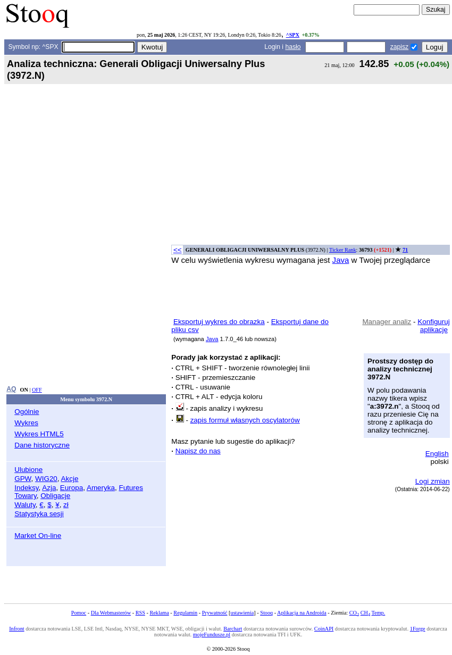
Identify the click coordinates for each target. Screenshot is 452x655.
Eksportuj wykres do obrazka (219, 322)
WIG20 (46, 479)
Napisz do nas (198, 451)
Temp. (379, 613)
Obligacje (55, 496)
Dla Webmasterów (111, 613)
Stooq (266, 613)
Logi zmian (432, 481)
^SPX (292, 35)
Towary (25, 496)
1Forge (417, 629)
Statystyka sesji (39, 514)
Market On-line (37, 536)
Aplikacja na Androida (302, 613)
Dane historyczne (42, 445)
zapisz (399, 47)
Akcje (70, 479)
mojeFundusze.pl (211, 634)
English (437, 454)
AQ (11, 389)
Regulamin (185, 613)
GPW (22, 479)
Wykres (26, 423)
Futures (131, 488)
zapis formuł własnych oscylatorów (245, 420)
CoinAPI (323, 629)
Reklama (159, 613)
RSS (140, 613)
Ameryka (101, 488)
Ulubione (28, 470)
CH (365, 613)
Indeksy (26, 488)
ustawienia (242, 613)
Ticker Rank (342, 250)
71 (405, 250)
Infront (16, 629)
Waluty (25, 505)
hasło (292, 47)
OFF (37, 390)
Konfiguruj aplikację (433, 326)
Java (340, 259)
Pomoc (78, 613)
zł (66, 505)
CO (354, 613)
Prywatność (215, 613)
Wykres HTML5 (38, 434)
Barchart (232, 629)
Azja (49, 488)
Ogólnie (26, 412)
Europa (71, 488)
